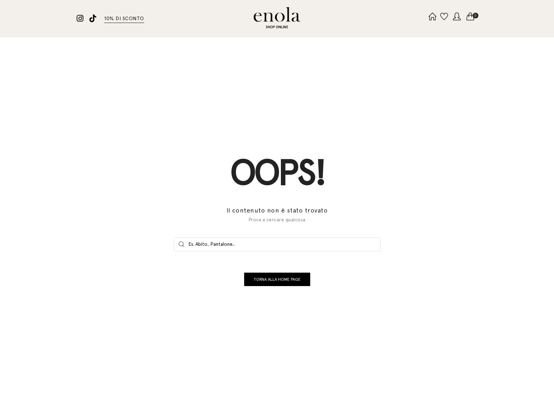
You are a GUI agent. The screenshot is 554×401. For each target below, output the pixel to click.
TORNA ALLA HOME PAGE (277, 282)
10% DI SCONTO (124, 18)
